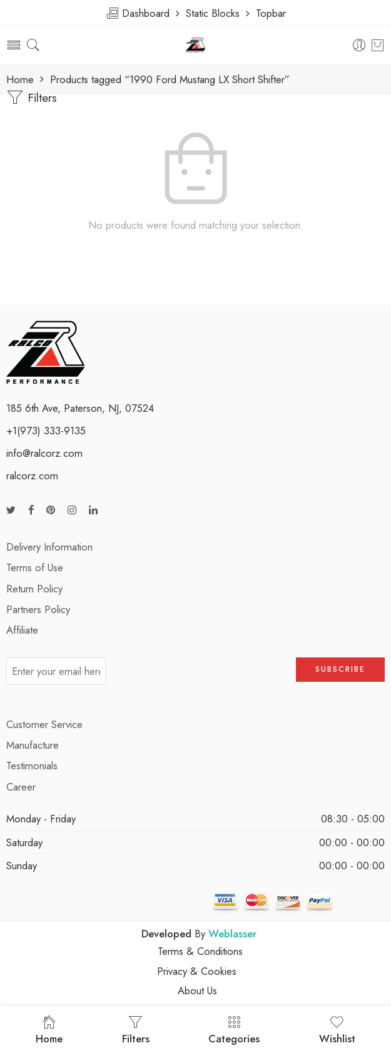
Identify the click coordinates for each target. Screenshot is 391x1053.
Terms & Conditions (200, 951)
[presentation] (201, 675)
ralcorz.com (32, 475)
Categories (234, 1030)
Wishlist (337, 1030)
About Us (197, 990)
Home (20, 79)
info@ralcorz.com (44, 453)
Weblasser (232, 933)
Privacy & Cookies (196, 971)
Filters (31, 97)
